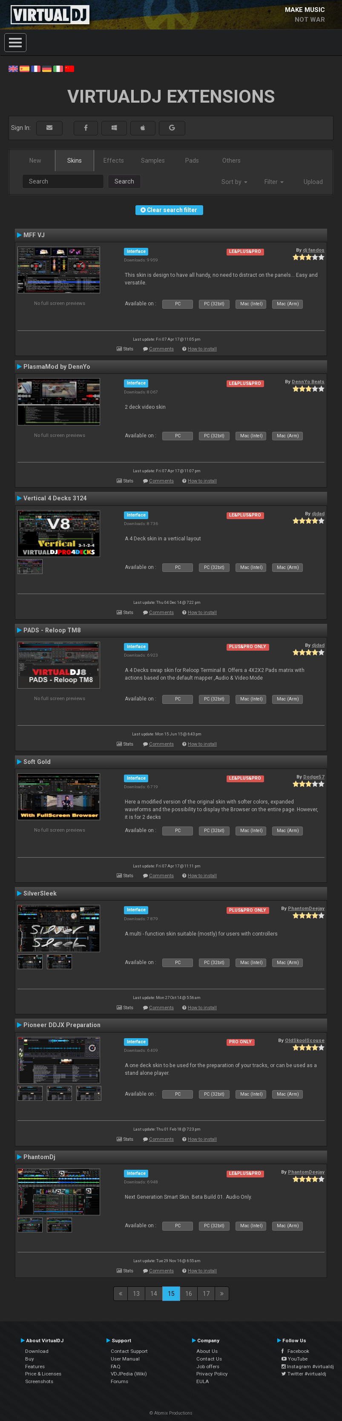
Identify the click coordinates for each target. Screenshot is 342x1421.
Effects (113, 160)
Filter (274, 181)
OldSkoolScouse (305, 1040)
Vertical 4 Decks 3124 (54, 498)
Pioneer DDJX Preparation (62, 1025)
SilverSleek (40, 893)
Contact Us (209, 1359)
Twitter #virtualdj (304, 1374)
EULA (202, 1381)
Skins (74, 160)
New (35, 160)
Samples (153, 160)
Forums (119, 1381)
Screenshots (39, 1381)
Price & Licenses (43, 1374)
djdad (318, 514)
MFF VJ (34, 235)
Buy (29, 1359)
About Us (207, 1351)
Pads (192, 160)
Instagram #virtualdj (308, 1366)
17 (206, 1293)
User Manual (125, 1359)
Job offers (207, 1366)
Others (231, 160)
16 (188, 1293)
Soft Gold (37, 761)
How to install (202, 349)
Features (35, 1366)
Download (37, 1351)
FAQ (116, 1366)
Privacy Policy (212, 1374)
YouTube (295, 1359)
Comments (161, 349)
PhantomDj (39, 1157)
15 (171, 1293)
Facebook (295, 1351)
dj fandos (314, 250)
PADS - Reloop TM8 (51, 630)
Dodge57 (314, 777)
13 (136, 1293)
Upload (313, 181)
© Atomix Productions (171, 1413)
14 (153, 1293)
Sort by (234, 181)
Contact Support (129, 1351)
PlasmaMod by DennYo (56, 366)
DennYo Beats (308, 382)
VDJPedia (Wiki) (129, 1374)
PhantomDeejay (306, 908)
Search (124, 181)
